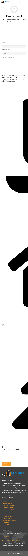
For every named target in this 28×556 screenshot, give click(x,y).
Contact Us (6, 522)
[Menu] (26, 1)
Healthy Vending (8, 507)
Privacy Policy (6, 524)
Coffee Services (8, 516)
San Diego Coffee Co (7, 547)
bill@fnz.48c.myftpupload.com (11, 540)
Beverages (5, 514)
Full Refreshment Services (10, 520)
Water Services (8, 518)
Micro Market (7, 512)
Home (4, 501)
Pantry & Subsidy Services (11, 509)
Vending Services (7, 503)
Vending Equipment (9, 505)
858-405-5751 (6, 536)
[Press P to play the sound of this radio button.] (15, 80)
